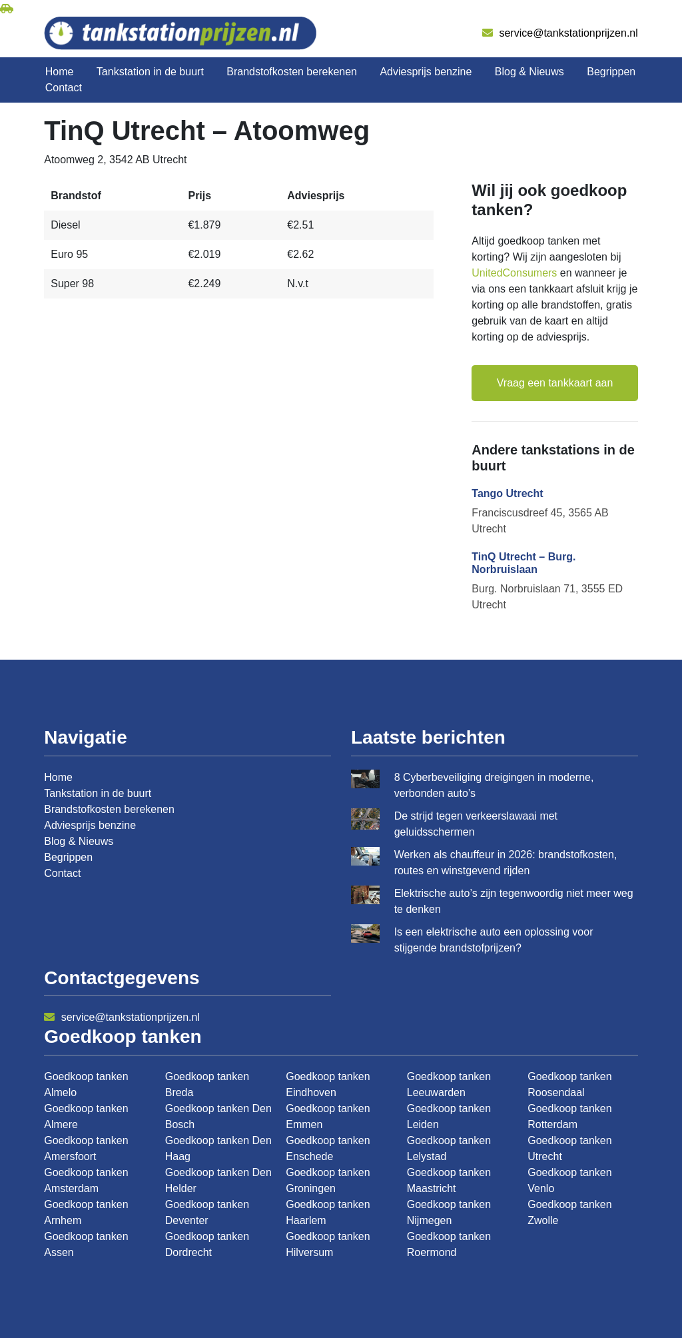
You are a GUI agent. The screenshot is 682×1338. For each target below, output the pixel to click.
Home (59, 71)
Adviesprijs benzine (426, 71)
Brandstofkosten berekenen (291, 71)
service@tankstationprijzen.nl (560, 33)
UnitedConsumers (514, 273)
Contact (63, 87)
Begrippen (611, 71)
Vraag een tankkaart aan (555, 382)
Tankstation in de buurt (150, 71)
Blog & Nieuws (529, 71)
